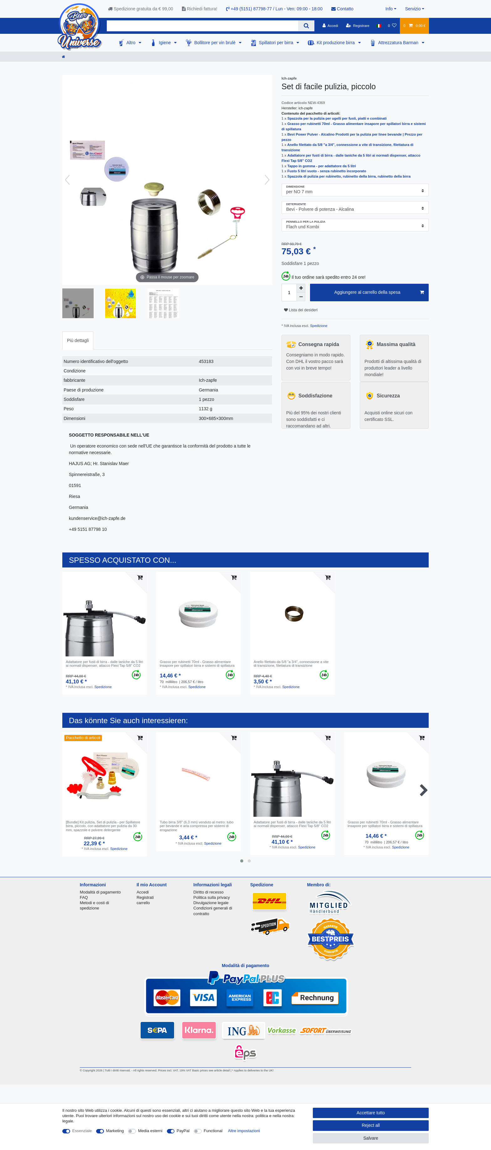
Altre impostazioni (244, 1130)
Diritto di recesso (209, 892)
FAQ (84, 897)
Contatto (342, 8)
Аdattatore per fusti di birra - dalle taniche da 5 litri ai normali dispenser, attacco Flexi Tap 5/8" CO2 (104, 663)
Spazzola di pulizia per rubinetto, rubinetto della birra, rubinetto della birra (349, 176)
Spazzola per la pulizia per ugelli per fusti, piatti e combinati (337, 118)
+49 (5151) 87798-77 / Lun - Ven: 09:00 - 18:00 (274, 8)
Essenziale (82, 1130)
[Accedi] (330, 26)
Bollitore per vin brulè (215, 42)
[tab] (77, 340)
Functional (213, 1130)
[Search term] (202, 25)
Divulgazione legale (211, 902)
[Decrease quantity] (301, 297)
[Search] (306, 25)
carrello (143, 902)
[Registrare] (358, 26)
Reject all (371, 1125)
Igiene (165, 42)
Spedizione (318, 326)
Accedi (143, 892)
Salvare (370, 1138)
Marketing (115, 1130)
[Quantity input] (289, 292)
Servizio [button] (413, 8)
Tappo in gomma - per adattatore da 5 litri (321, 166)
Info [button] (389, 8)
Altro (132, 42)
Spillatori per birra (277, 42)
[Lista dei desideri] (392, 26)
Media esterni (150, 1130)
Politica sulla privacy (212, 897)
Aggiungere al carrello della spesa (379, 292)
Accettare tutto (371, 1112)
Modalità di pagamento (100, 892)
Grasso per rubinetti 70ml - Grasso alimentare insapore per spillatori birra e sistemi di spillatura (197, 663)
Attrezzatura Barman (399, 42)
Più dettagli (78, 340)
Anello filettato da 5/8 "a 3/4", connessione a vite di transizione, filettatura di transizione (291, 663)
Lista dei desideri (301, 310)
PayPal (183, 1130)
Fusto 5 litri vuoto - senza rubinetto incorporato (326, 171)
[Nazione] (379, 26)
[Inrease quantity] (301, 288)
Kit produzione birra (336, 42)
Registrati (145, 897)
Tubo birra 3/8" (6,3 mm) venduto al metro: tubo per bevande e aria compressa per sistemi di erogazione (197, 826)
